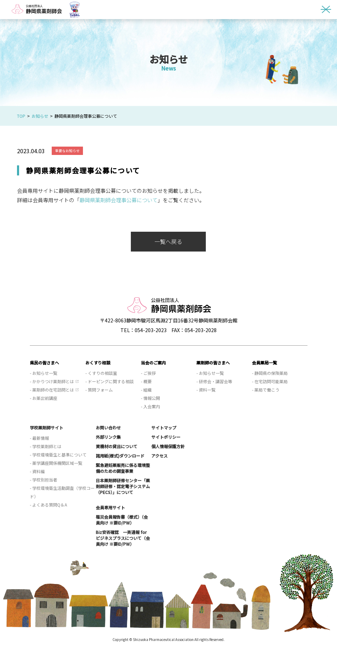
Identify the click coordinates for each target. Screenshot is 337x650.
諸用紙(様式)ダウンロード (120, 456)
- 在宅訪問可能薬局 (270, 381)
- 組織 (146, 390)
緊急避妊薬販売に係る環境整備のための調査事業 (123, 468)
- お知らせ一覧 (43, 373)
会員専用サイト (110, 507)
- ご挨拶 (148, 373)
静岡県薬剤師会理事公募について (118, 200)
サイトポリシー (165, 437)
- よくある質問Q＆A (48, 505)
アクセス (159, 456)
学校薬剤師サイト (46, 427)
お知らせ (40, 116)
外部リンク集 (108, 437)
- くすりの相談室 (101, 373)
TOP (21, 116)
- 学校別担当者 (43, 480)
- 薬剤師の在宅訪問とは (52, 390)
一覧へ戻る (168, 241)
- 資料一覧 (206, 390)
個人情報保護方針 (168, 446)
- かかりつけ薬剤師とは (52, 381)
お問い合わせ (108, 427)
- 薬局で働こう (265, 390)
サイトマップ (163, 427)
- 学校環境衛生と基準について (58, 455)
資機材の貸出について (116, 446)
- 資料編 (37, 471)
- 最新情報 (39, 438)
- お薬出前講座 (43, 398)
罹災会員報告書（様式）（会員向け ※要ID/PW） (122, 520)
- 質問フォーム (99, 390)
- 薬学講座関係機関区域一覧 (56, 463)
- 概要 (146, 381)
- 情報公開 (150, 398)
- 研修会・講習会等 (214, 381)
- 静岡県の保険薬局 (270, 373)
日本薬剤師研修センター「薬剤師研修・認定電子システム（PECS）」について (123, 486)
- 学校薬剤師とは (45, 446)
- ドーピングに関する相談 (109, 381)
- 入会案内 (150, 406)
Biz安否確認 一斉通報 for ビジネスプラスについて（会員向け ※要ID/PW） (123, 538)
